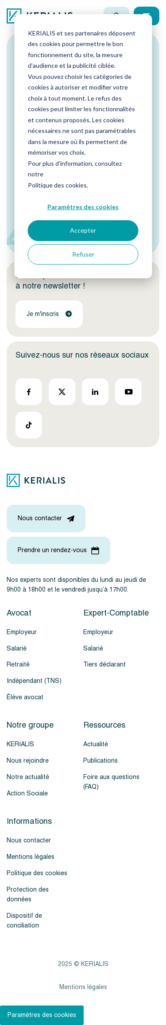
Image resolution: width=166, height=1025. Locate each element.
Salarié (17, 648)
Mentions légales (30, 857)
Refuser (83, 254)
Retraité (18, 664)
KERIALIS (20, 744)
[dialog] (83, 146)
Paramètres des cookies (83, 206)
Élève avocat (25, 697)
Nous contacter (29, 840)
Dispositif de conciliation (24, 921)
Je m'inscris (49, 314)
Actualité (95, 744)
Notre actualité (28, 777)
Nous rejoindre (28, 761)
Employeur (22, 632)
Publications (100, 761)
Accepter (83, 230)
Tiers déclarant (104, 664)
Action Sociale (27, 793)
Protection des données (28, 894)
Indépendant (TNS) (34, 681)
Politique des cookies (37, 873)
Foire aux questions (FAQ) (111, 782)
